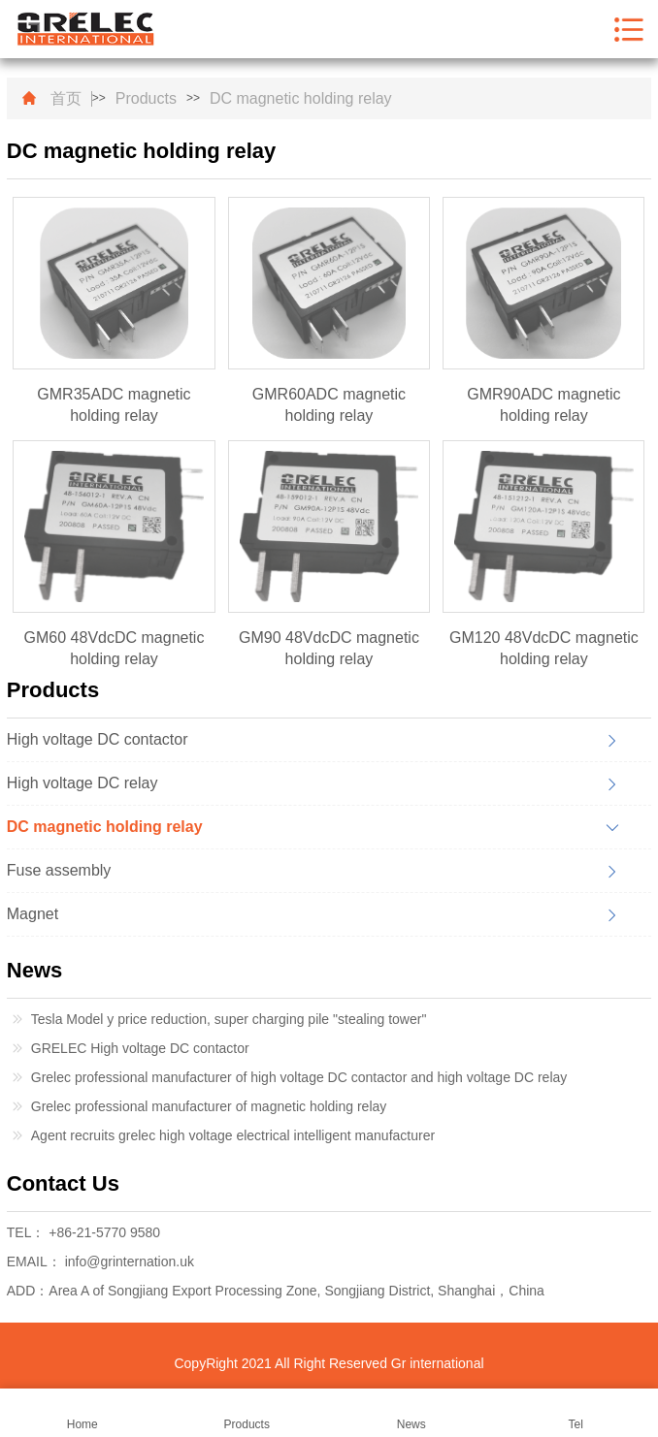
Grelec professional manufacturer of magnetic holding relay (209, 1106)
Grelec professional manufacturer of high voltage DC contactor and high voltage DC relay (299, 1077)
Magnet (32, 914)
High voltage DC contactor (97, 739)
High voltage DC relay (82, 783)
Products (146, 99)
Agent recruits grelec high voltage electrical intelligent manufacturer (233, 1135)
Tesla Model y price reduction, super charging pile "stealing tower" (229, 1019)
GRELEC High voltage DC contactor (140, 1048)
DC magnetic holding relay (301, 99)
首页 (66, 99)
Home (82, 1413)
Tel (576, 1413)
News (411, 1413)
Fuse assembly (59, 870)
